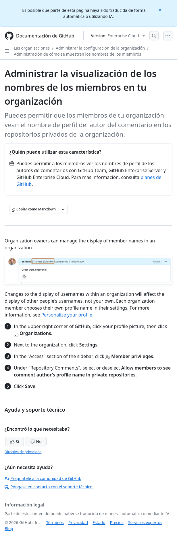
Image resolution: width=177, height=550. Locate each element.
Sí (14, 441)
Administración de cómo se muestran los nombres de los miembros (77, 54)
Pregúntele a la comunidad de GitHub (43, 478)
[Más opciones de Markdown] (63, 209)
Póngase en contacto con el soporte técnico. (49, 486)
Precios (117, 522)
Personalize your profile (67, 315)
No (36, 441)
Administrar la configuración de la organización (100, 48)
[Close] (160, 9)
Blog (9, 528)
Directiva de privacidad (23, 451)
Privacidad (78, 522)
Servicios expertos (145, 522)
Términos (55, 522)
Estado (99, 522)
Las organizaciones (32, 48)
